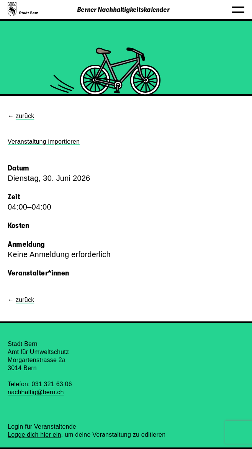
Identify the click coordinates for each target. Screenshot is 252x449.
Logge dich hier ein (34, 434)
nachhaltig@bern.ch (36, 392)
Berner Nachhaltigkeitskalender (123, 9)
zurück (25, 116)
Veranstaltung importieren (44, 141)
